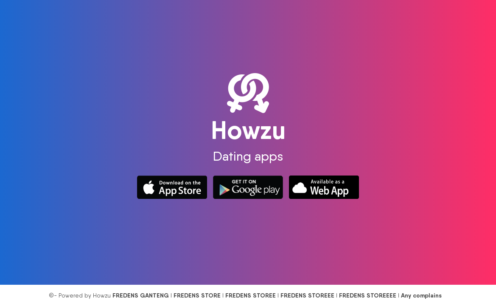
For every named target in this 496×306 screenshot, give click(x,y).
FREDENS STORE (197, 295)
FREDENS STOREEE (307, 295)
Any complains (421, 295)
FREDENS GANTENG (140, 295)
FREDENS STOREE (250, 295)
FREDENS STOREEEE (367, 295)
